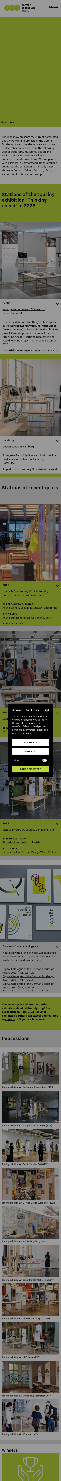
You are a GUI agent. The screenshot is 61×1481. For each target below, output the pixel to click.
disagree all (30, 742)
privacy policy (24, 733)
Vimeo (30, 760)
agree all (30, 751)
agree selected (30, 769)
